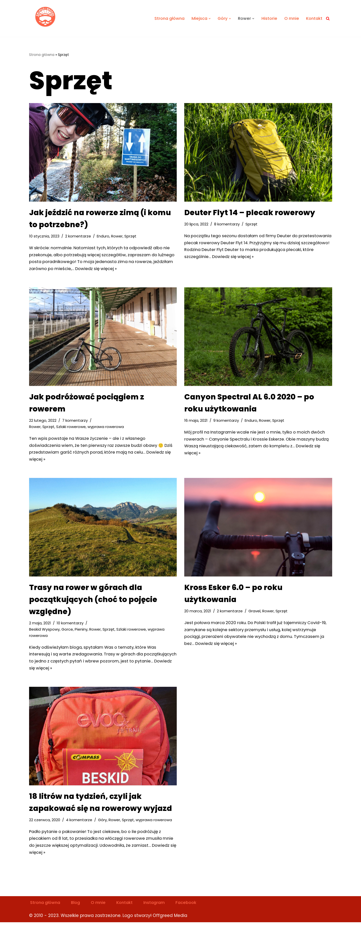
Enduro (104, 236)
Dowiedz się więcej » (120, 270)
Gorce (68, 632)
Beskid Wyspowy (44, 632)
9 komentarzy (227, 422)
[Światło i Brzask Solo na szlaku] (45, 17)
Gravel (255, 614)
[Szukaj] (328, 18)
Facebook (192, 909)
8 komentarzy (228, 224)
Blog (77, 909)
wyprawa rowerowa (107, 428)
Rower (118, 236)
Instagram (159, 909)
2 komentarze (79, 236)
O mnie (290, 19)
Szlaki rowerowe (71, 428)
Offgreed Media (170, 922)
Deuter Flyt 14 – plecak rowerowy (249, 212)
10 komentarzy (70, 626)
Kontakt (313, 19)
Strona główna (165, 19)
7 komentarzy (76, 422)
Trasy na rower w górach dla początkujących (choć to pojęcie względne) (93, 602)
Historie (267, 19)
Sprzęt (132, 236)
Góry (104, 825)
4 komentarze (80, 825)
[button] (207, 18)
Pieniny (81, 632)
